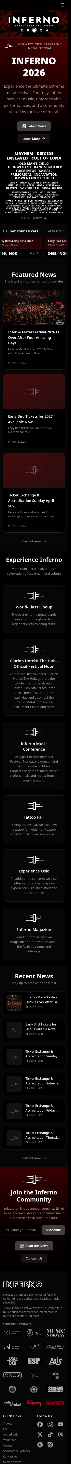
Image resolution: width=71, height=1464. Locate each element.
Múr (10, 185)
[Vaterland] (34, 1375)
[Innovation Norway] (12, 1347)
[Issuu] (50, 1444)
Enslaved (17, 158)
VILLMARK (32, 210)
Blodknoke (28, 205)
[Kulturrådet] (12, 1333)
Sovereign (40, 201)
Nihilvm (28, 201)
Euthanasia (54, 205)
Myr (20, 201)
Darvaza (12, 188)
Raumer (36, 207)
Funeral (29, 185)
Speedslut (10, 201)
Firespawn (53, 185)
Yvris (34, 212)
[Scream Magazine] (55, 1389)
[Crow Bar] (12, 1375)
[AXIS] (55, 1361)
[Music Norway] (55, 1333)
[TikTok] (50, 1434)
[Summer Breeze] (34, 1389)
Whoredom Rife (30, 182)
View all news (34, 541)
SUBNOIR (43, 212)
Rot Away (32, 197)
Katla (22, 194)
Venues (8, 1445)
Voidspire (44, 210)
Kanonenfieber (48, 167)
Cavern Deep (13, 205)
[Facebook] (40, 1424)
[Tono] (34, 1347)
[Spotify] (40, 1444)
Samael (45, 171)
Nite (42, 192)
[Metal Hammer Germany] (34, 1403)
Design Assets (12, 1462)
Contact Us (34, 1258)
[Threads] (60, 1434)
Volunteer (9, 1440)
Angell (27, 207)
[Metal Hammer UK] (55, 1403)
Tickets (7, 1423)
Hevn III (46, 207)
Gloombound (13, 207)
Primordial (21, 174)
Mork (40, 185)
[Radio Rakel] (12, 1403)
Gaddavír (41, 205)
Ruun (34, 203)
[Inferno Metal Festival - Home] (34, 24)
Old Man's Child (34, 163)
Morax (39, 194)
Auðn (14, 182)
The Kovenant (18, 167)
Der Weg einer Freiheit (34, 178)
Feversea (57, 207)
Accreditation (11, 1434)
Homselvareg (18, 210)
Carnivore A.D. (29, 188)
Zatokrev (19, 197)
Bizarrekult (47, 197)
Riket (54, 210)
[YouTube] (60, 1424)
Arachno (58, 203)
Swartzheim (45, 203)
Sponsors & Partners (16, 1451)
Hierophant (52, 194)
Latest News (34, 126)
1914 (18, 185)
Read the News (34, 1246)
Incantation (45, 174)
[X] (40, 1434)
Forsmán (9, 203)
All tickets (56, 231)
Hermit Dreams (13, 212)
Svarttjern (50, 182)
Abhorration (55, 201)
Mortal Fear (56, 212)
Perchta (51, 192)
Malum (13, 194)
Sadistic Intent (21, 192)
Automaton (22, 203)
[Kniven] (55, 1375)
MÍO (30, 194)
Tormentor (26, 171)
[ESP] (34, 1361)
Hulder (57, 188)
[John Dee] (12, 1361)
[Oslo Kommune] (34, 1333)
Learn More (34, 139)
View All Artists (34, 218)
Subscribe (53, 1230)
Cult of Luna (46, 158)
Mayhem (24, 153)
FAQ (5, 1429)
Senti (26, 212)
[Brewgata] (12, 1389)
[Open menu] (62, 5)
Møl (35, 192)
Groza (46, 188)
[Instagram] (50, 1424)
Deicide (45, 153)
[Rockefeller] (55, 1347)
